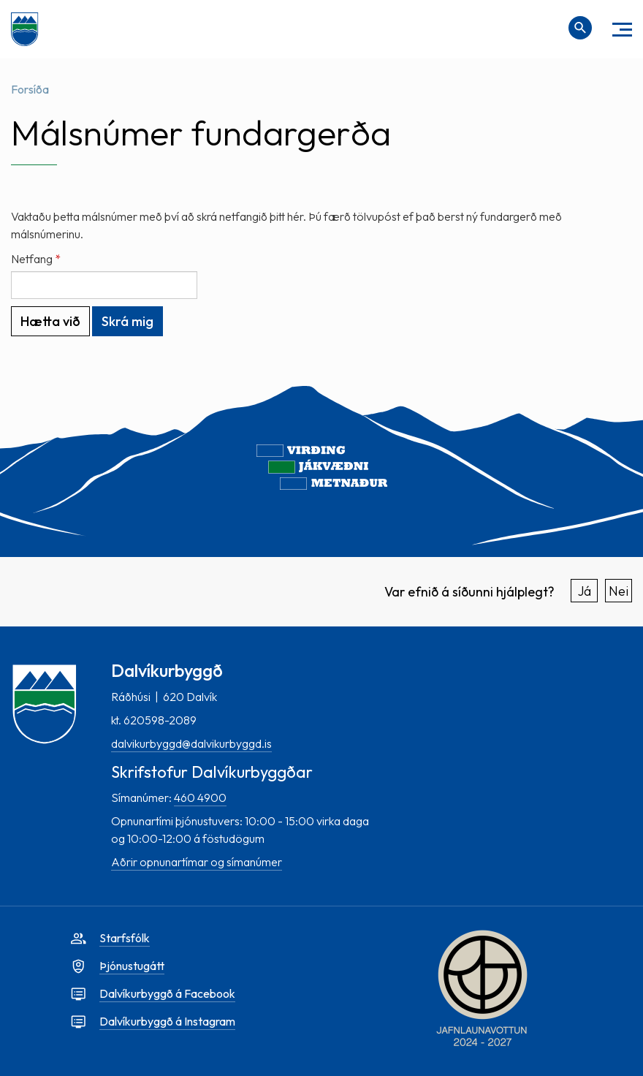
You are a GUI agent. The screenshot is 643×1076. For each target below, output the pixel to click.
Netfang (32, 258)
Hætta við (50, 321)
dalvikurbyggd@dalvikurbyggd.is (191, 743)
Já (584, 591)
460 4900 (200, 797)
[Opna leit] (580, 27)
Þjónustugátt (131, 965)
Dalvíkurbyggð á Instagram (167, 1021)
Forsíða (30, 89)
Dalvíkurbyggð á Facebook (167, 993)
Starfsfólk (124, 938)
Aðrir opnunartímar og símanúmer (196, 862)
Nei (618, 591)
